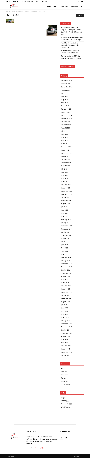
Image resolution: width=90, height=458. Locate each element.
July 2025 (64, 93)
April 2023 (64, 178)
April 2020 (64, 279)
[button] (81, 6)
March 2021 (65, 254)
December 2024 (66, 115)
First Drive (64, 375)
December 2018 (66, 324)
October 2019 (65, 295)
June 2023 (64, 172)
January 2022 (65, 223)
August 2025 (65, 90)
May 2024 (64, 137)
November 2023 (66, 156)
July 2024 (64, 131)
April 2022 (64, 213)
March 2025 (65, 106)
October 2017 (65, 355)
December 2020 (66, 264)
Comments (66, 404)
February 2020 (66, 286)
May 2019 (64, 311)
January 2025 (65, 112)
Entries (65, 401)
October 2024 (65, 122)
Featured (64, 372)
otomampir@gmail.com (42, 448)
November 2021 (66, 229)
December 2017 (66, 352)
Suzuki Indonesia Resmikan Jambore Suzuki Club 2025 (70, 52)
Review (56, 6)
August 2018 (65, 336)
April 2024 (64, 141)
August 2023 (65, 166)
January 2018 (65, 349)
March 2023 (65, 182)
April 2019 (64, 314)
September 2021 (66, 235)
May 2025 (64, 100)
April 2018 (64, 343)
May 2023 (64, 175)
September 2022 (66, 201)
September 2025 (66, 87)
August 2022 (65, 204)
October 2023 (65, 159)
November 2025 (66, 81)
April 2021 (64, 251)
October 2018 (65, 330)
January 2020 (65, 289)
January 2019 (65, 321)
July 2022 (64, 207)
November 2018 (66, 327)
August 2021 (65, 238)
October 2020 (65, 270)
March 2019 (65, 317)
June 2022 (64, 210)
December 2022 (66, 191)
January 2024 (65, 150)
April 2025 (64, 103)
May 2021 (64, 248)
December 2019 (66, 292)
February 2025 (66, 109)
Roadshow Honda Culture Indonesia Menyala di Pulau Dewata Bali (70, 45)
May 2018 (64, 339)
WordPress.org (66, 407)
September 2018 (66, 333)
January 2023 (65, 188)
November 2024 (66, 118)
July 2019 (64, 305)
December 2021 (66, 226)
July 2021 (64, 242)
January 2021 (65, 261)
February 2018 (66, 346)
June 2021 (64, 245)
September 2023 (66, 163)
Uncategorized (66, 384)
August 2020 (65, 276)
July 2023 (64, 169)
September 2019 (66, 298)
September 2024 (66, 125)
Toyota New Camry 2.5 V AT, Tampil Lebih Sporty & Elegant (71, 57)
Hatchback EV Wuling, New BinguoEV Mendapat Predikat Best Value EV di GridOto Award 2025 (71, 31)
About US (44, 1)
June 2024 (64, 134)
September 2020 (66, 273)
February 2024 (66, 147)
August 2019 (65, 302)
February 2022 (66, 219)
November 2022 (66, 194)
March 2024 (65, 144)
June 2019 (64, 308)
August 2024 (65, 128)
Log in (63, 398)
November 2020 (66, 267)
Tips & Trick (65, 6)
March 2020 (65, 283)
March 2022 (65, 216)
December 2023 (66, 153)
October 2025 (65, 84)
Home (8, 11)
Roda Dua (74, 6)
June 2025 (64, 96)
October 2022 (65, 197)
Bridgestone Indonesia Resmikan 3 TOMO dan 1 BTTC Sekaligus (72, 39)
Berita (49, 6)
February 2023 (66, 185)
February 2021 (66, 257)
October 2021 (65, 232)
